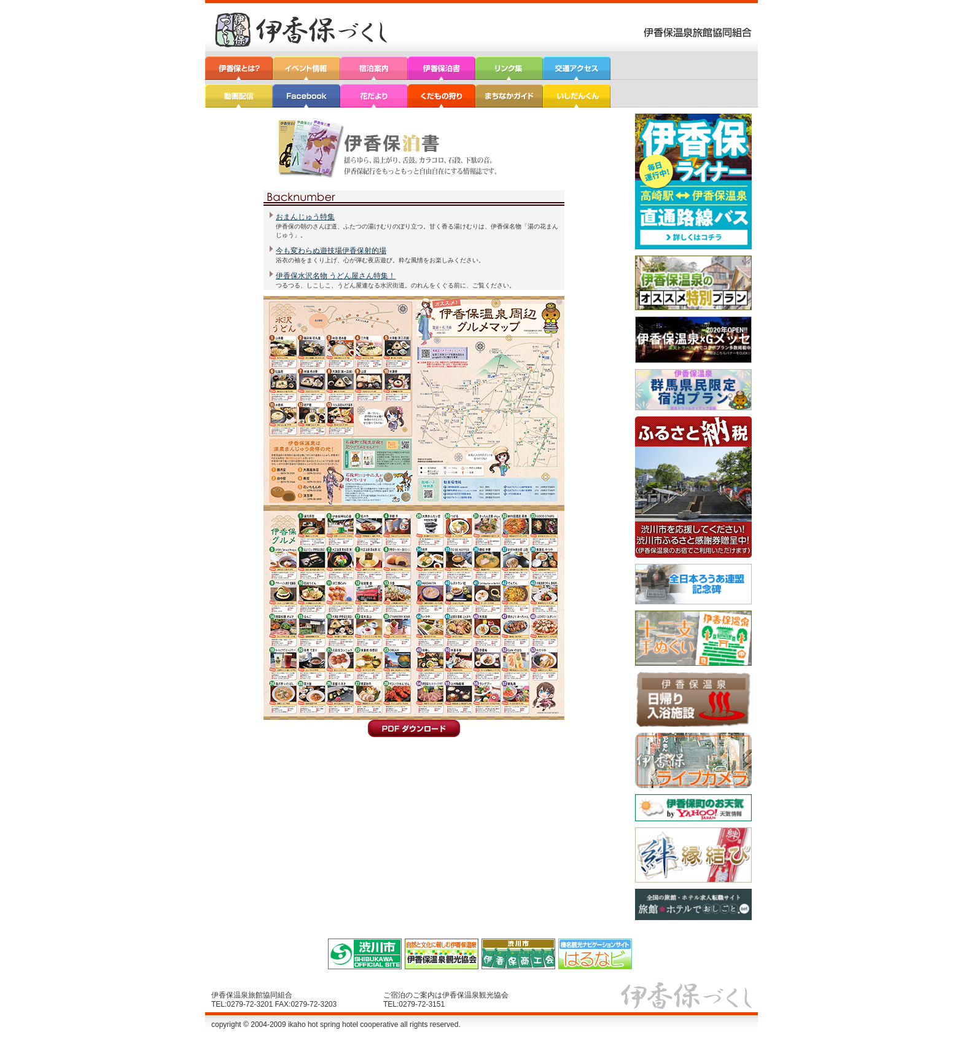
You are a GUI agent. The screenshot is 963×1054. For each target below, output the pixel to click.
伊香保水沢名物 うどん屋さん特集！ (336, 275)
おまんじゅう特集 (305, 217)
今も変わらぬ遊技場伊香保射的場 (331, 250)
